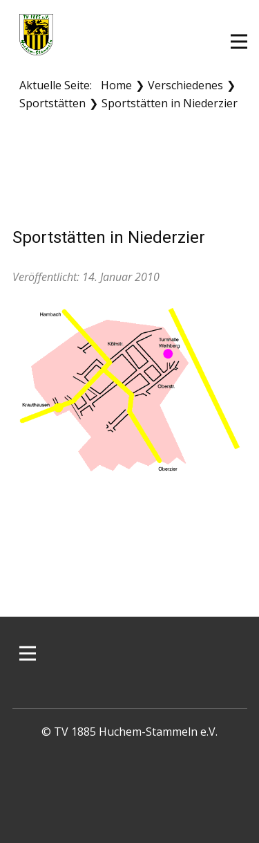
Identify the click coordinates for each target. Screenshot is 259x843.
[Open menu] (239, 41)
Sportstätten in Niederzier (108, 237)
